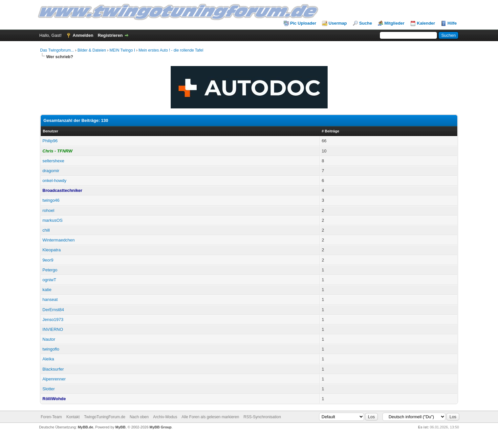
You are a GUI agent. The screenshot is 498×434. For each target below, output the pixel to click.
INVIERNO (52, 329)
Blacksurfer (53, 369)
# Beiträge (330, 131)
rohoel (48, 210)
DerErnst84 (53, 309)
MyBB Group (160, 427)
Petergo (49, 269)
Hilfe (452, 23)
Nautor (48, 339)
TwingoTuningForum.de (104, 417)
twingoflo (50, 349)
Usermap (338, 23)
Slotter (48, 388)
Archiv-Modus (165, 417)
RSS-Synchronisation (262, 417)
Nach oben (139, 417)
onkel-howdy (54, 180)
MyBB (120, 427)
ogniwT (49, 279)
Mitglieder (394, 23)
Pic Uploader (303, 23)
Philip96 (49, 140)
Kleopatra (51, 249)
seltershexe (53, 160)
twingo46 (50, 200)
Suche (365, 23)
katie (46, 289)
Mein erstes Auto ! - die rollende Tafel (171, 50)
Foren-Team (51, 417)
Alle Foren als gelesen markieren (210, 417)
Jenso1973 (52, 319)
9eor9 (47, 260)
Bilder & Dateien (91, 50)
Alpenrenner (54, 379)
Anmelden (83, 35)
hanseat (49, 299)
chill (46, 230)
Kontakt (73, 417)
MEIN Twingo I (122, 50)
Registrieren (110, 35)
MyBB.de (85, 427)
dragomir (50, 170)
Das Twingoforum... (57, 50)
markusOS (52, 220)
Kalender (426, 23)
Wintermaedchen (58, 240)
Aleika (48, 358)
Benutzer (50, 131)
